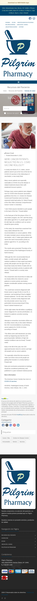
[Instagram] (33, 18)
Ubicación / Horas (22, 24)
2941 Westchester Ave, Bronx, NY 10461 (15, 8)
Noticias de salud (11, 113)
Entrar (21, 27)
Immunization (6, 441)
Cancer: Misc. (6, 438)
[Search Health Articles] (15, 108)
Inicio (5, 91)
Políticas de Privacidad (8, 547)
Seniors (15, 441)
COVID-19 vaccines (10, 381)
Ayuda (13, 22)
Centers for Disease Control (21, 438)
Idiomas (7, 22)
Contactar (4, 538)
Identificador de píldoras (25, 22)
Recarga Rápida (10, 24)
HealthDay (19, 415)
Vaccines (22, 441)
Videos (24, 113)
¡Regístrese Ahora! (11, 27)
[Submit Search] (30, 108)
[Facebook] (30, 18)
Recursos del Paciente (15, 91)
